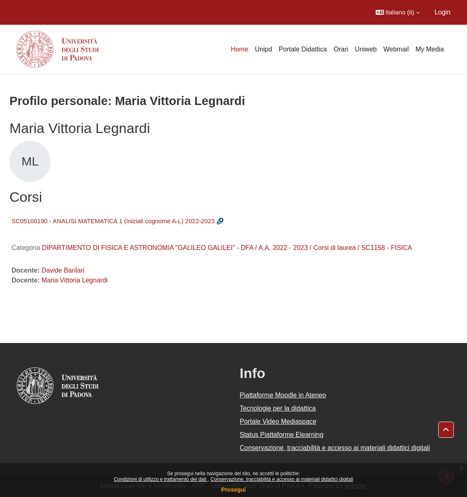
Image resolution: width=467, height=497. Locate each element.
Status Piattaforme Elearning (282, 434)
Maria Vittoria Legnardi (75, 280)
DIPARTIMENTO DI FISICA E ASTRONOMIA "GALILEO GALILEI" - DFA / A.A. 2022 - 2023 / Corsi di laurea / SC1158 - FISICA (227, 247)
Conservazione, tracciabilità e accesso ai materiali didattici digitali (281, 479)
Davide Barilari (63, 270)
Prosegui (233, 489)
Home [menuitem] (240, 49)
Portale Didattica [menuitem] (303, 49)
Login (442, 12)
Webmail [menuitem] (396, 49)
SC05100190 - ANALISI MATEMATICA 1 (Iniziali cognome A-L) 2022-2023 (113, 220)
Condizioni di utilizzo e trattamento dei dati (161, 479)
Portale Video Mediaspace (278, 421)
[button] (398, 12)
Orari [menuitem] (341, 49)
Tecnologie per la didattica (278, 408)
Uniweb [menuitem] (365, 49)
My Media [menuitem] (430, 49)
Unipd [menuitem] (263, 49)
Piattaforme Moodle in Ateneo (283, 395)
